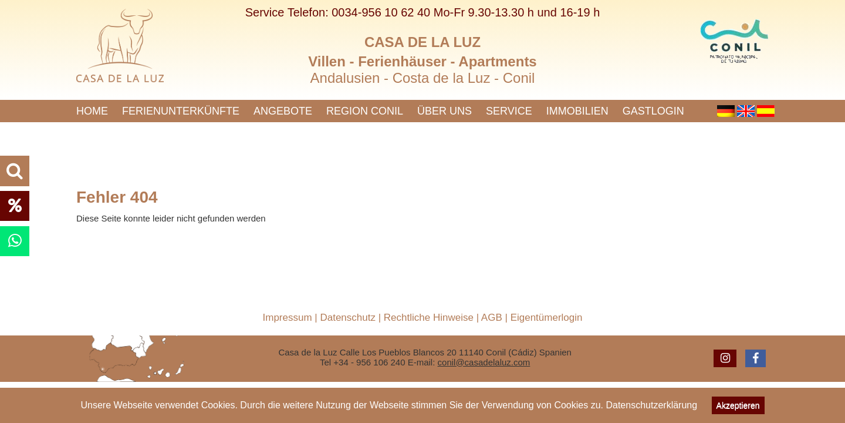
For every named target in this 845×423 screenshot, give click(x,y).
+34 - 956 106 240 (369, 362)
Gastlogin (653, 111)
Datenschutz (348, 317)
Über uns (444, 111)
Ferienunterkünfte (180, 111)
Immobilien (577, 111)
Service (509, 111)
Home (92, 111)
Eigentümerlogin (547, 317)
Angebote (283, 111)
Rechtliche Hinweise (429, 317)
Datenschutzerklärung (651, 405)
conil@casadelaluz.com (484, 362)
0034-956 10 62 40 (381, 12)
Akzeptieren (738, 405)
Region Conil (364, 111)
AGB (491, 317)
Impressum (287, 317)
